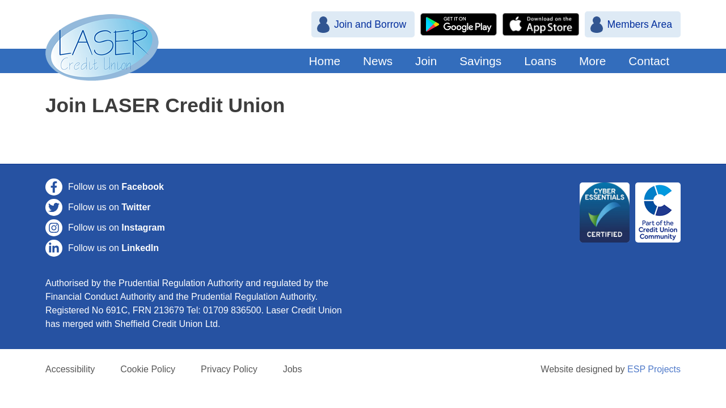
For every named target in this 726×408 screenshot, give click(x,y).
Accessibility (70, 369)
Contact (648, 60)
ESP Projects (654, 369)
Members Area (639, 24)
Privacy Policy (229, 369)
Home (324, 60)
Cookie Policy (147, 369)
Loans (540, 60)
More (592, 60)
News (377, 60)
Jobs (292, 369)
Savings (480, 60)
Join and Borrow (370, 24)
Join (426, 60)
